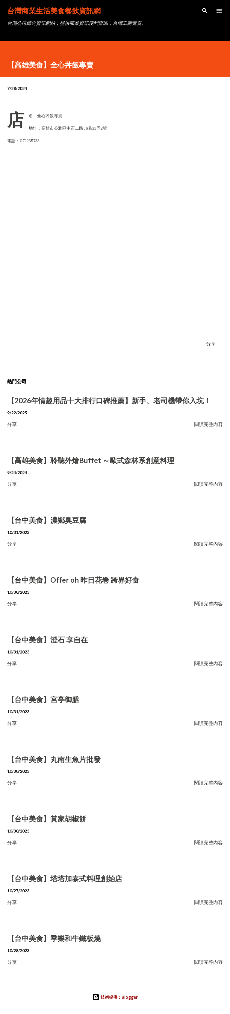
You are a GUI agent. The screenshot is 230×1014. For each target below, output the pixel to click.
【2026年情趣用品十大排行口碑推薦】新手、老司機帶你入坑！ (109, 400)
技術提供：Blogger (115, 997)
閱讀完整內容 (208, 424)
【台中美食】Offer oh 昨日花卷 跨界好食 (73, 579)
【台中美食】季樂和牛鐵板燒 (54, 938)
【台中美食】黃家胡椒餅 (46, 818)
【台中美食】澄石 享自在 (47, 639)
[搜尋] (204, 10)
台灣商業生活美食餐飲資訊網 (54, 10)
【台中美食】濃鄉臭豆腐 (46, 520)
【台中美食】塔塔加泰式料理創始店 (64, 878)
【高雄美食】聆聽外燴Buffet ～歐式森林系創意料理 (90, 460)
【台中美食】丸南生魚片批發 (54, 759)
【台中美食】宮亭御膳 (43, 699)
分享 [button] (211, 343)
